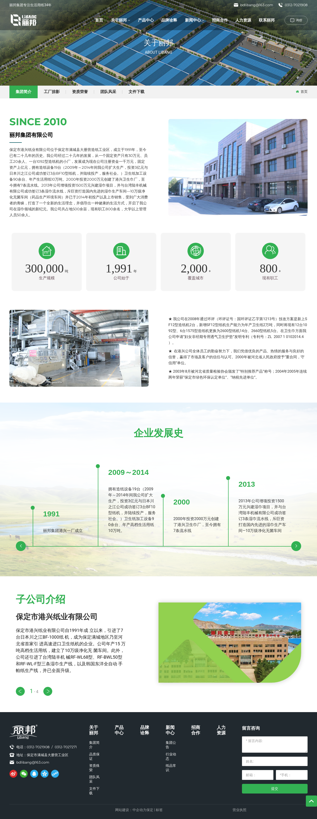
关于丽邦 (158, 42)
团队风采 (108, 91)
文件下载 (136, 91)
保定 (149, 810)
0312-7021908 (293, 5)
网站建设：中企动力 (130, 810)
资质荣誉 (80, 91)
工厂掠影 (52, 91)
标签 (159, 810)
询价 (299, 20)
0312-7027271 (66, 747)
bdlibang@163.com (253, 5)
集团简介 (23, 91)
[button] (21, 546)
